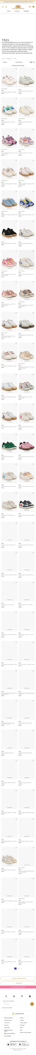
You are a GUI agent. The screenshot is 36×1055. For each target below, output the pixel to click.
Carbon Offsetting (9, 1033)
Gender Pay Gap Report (8, 1030)
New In (8, 11)
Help (21, 1030)
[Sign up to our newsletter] (32, 1004)
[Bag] (33, 7)
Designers (26, 11)
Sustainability (7, 1036)
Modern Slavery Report (25, 1032)
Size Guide (6, 1027)
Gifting (21, 1018)
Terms (21, 1027)
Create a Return (8, 1020)
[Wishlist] (30, 7)
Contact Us (7, 1022)
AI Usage (22, 1025)
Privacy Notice (23, 1022)
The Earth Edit (18, 1013)
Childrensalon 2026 (21, 1048)
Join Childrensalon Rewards (18, 987)
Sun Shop (17, 11)
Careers (22, 1020)
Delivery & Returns (8, 1018)
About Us (6, 1025)
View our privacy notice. (7, 1007)
